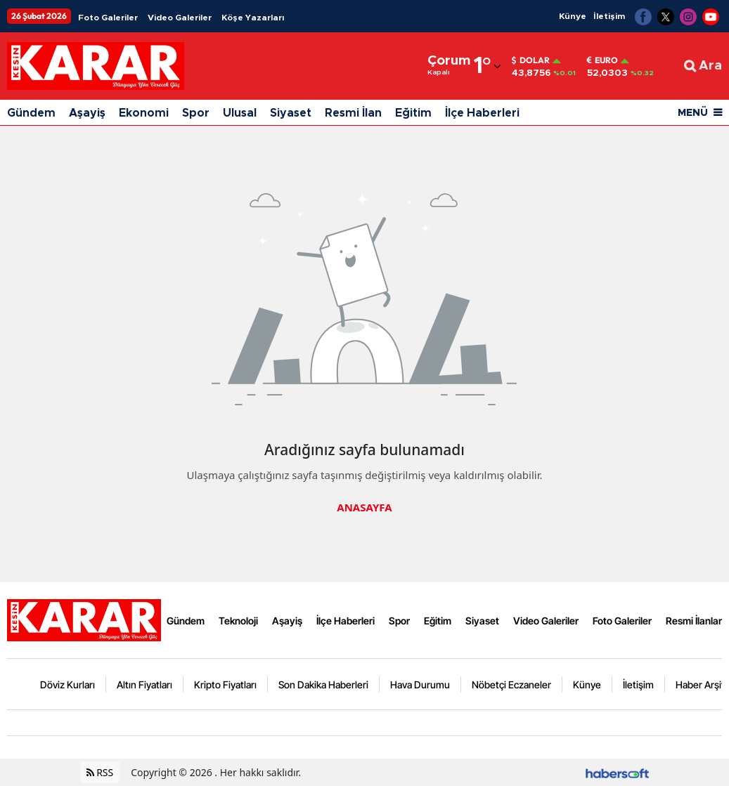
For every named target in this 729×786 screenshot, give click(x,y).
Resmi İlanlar (694, 621)
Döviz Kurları (67, 684)
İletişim (609, 16)
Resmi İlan (353, 113)
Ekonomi (144, 113)
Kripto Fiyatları (225, 684)
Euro (602, 60)
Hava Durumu (420, 684)
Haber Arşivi (702, 684)
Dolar (531, 60)
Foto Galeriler (108, 17)
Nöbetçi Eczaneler (511, 684)
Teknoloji (238, 621)
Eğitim (413, 113)
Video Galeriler (180, 17)
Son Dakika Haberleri (323, 684)
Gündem (31, 113)
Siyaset (290, 113)
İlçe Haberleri (482, 113)
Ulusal (240, 113)
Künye (572, 16)
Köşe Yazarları (252, 17)
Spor (195, 113)
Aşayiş (87, 113)
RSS (100, 772)
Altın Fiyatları (144, 684)
